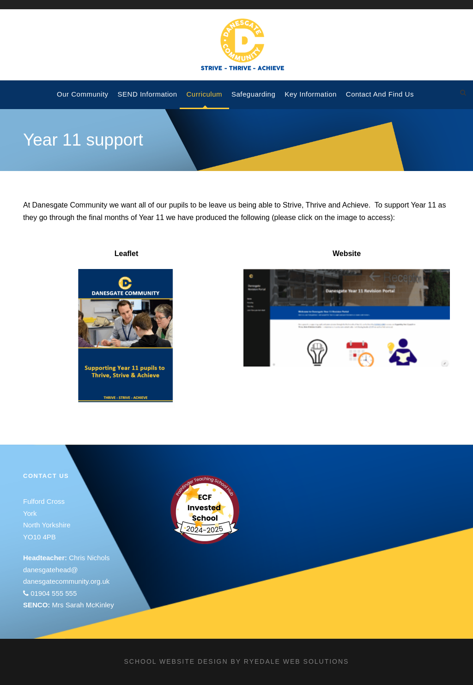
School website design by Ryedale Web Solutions (236, 661)
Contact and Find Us (380, 94)
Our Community (83, 94)
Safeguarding (253, 94)
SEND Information (147, 94)
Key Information (311, 94)
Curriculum (205, 94)
